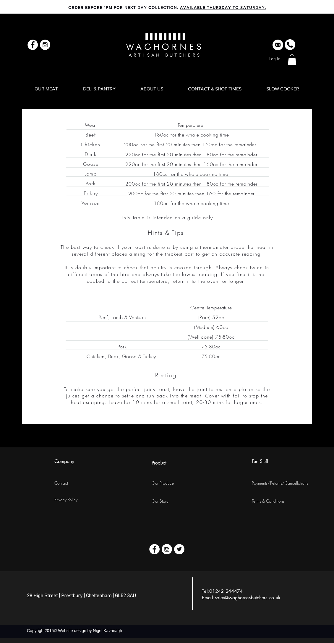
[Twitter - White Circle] (179, 549)
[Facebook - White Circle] (32, 45)
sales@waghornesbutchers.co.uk (247, 598)
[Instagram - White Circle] (45, 45)
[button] (292, 59)
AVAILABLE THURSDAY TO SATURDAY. (223, 7)
